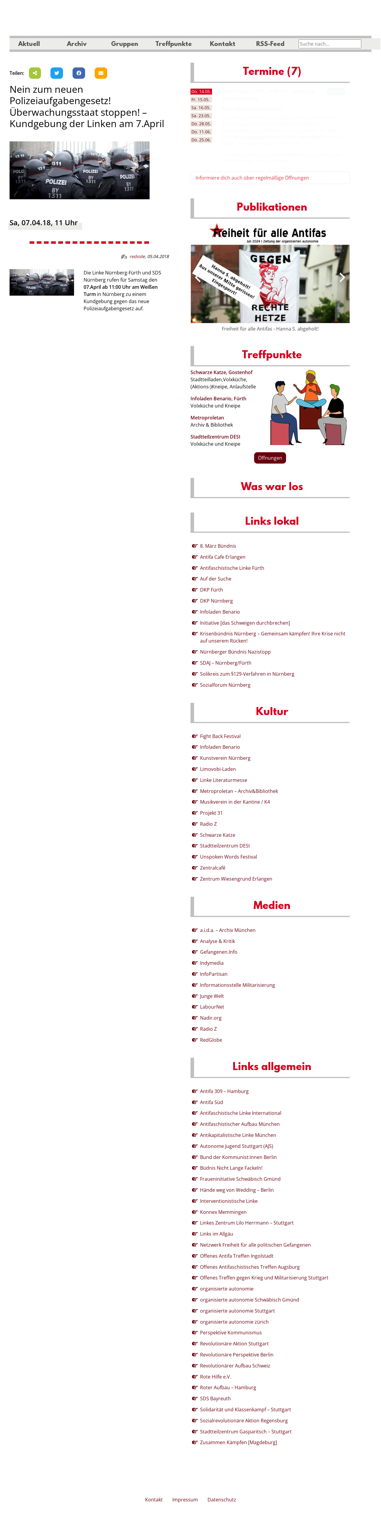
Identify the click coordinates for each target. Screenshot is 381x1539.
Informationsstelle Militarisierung (237, 985)
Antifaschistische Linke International (240, 1113)
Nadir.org (211, 1018)
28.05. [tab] (201, 123)
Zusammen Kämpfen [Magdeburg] (238, 1442)
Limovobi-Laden (218, 769)
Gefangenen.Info (218, 952)
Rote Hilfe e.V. (215, 1376)
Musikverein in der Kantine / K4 (235, 802)
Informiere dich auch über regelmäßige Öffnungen (252, 178)
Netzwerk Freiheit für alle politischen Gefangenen (255, 1245)
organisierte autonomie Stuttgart (237, 1311)
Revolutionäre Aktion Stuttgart (234, 1343)
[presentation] (197, 277)
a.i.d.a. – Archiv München (228, 930)
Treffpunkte (173, 44)
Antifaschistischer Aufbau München (240, 1124)
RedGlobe (211, 1040)
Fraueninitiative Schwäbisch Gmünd (240, 1179)
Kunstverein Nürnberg (225, 758)
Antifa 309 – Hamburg (224, 1091)
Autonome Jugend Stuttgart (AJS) (236, 1146)
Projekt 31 (211, 813)
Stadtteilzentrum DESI (215, 436)
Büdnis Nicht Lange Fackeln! (231, 1168)
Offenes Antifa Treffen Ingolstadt (237, 1256)
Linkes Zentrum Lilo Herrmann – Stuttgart (247, 1223)
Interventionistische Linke (229, 1201)
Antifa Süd (211, 1102)
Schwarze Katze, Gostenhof (221, 372)
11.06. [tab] (201, 132)
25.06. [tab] (201, 140)
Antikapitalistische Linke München (238, 1135)
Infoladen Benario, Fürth (218, 398)
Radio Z (208, 824)
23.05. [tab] (201, 115)
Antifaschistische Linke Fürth (232, 568)
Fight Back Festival (220, 736)
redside (137, 256)
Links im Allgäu (216, 1234)
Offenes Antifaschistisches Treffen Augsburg (250, 1267)
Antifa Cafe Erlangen (222, 557)
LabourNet (212, 1007)
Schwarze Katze (217, 835)
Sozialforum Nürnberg (225, 685)
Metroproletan (207, 417)
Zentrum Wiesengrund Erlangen (236, 879)
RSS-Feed (270, 44)
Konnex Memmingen (223, 1212)
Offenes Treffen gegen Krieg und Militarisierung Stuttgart (264, 1277)
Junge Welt (212, 996)
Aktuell (29, 44)
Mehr (336, 91)
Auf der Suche (215, 578)
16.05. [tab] (201, 107)
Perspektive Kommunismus (231, 1332)
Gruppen (124, 44)
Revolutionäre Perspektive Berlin (237, 1354)
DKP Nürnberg (216, 601)
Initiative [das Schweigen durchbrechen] (245, 623)
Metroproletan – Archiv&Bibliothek (239, 791)
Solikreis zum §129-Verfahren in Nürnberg (247, 674)
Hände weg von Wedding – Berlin (237, 1190)
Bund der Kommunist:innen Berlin (238, 1157)
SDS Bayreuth (215, 1398)
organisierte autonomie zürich (234, 1322)
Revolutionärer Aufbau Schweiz (235, 1365)
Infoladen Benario (220, 612)
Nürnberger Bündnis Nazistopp (235, 652)
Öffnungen (270, 458)
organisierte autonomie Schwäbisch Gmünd (249, 1299)
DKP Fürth (211, 589)
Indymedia (212, 963)
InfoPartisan (214, 974)
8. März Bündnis (218, 546)
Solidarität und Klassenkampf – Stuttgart (245, 1409)
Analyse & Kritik (217, 941)
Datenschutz (222, 1499)
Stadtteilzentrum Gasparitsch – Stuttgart (246, 1431)
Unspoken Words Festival (228, 856)
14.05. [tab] (201, 91)
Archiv (77, 44)
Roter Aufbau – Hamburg (228, 1387)
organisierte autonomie (227, 1288)
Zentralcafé (212, 868)
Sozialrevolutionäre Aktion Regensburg (244, 1420)
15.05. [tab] (200, 99)
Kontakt (222, 44)
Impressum (185, 1499)
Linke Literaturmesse (223, 780)
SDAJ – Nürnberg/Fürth (225, 663)
